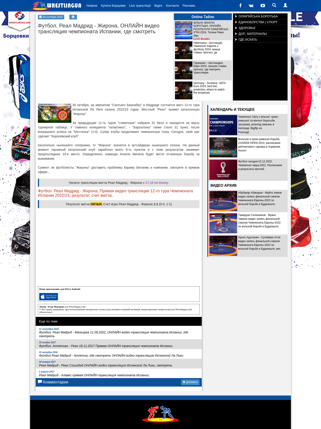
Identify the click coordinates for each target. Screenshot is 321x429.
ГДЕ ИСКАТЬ (248, 39)
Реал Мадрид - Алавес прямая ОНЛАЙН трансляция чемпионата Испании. (94, 373)
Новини (91, 5)
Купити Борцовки (113, 5)
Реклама (189, 5)
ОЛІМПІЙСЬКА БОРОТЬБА (258, 16)
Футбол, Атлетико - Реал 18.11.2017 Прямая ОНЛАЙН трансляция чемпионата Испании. (106, 344)
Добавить (190, 382)
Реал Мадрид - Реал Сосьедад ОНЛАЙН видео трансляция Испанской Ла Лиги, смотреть (105, 364)
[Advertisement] (71, 65)
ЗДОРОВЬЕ (247, 28)
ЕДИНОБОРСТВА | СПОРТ (258, 22)
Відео (158, 5)
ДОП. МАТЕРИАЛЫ (253, 34)
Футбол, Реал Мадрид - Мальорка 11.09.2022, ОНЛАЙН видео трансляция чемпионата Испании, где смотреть (113, 333)
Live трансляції (140, 5)
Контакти (172, 5)
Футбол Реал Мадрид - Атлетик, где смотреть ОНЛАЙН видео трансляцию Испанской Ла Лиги (111, 354)
